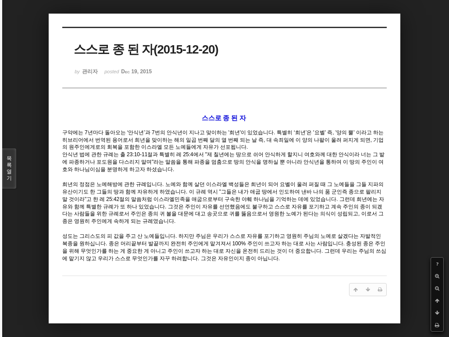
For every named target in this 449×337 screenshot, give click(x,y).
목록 (9, 168)
